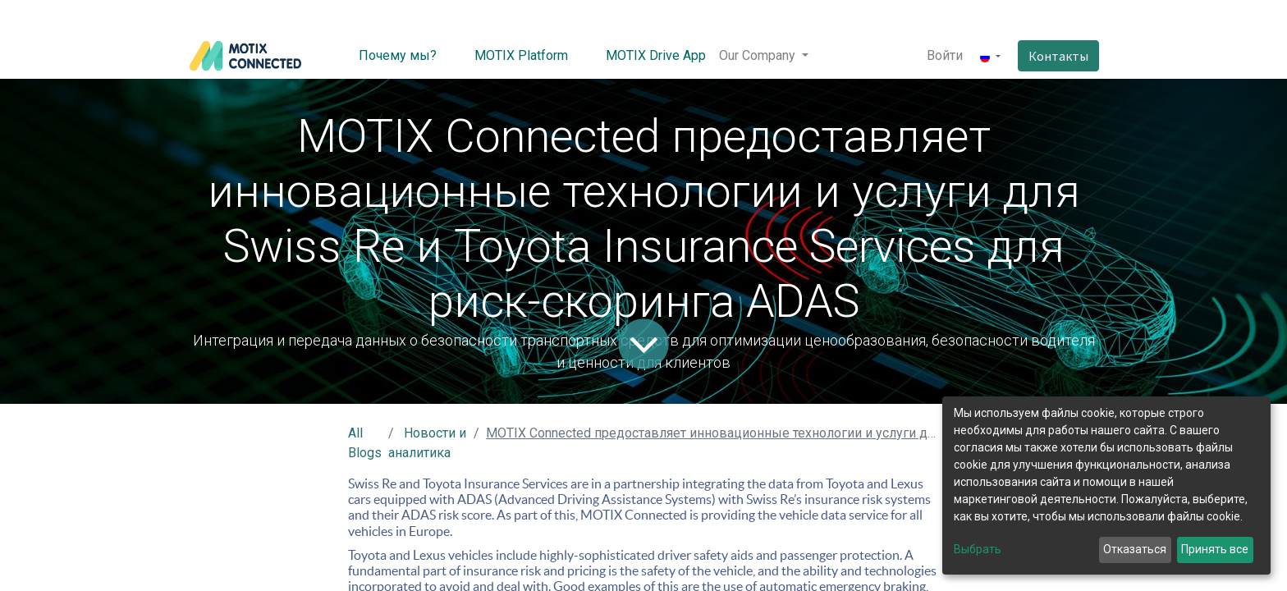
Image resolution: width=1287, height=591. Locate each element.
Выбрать (977, 549)
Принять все (1214, 549)
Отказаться (1134, 549)
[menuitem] (385, 55)
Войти (945, 55)
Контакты (1058, 56)
